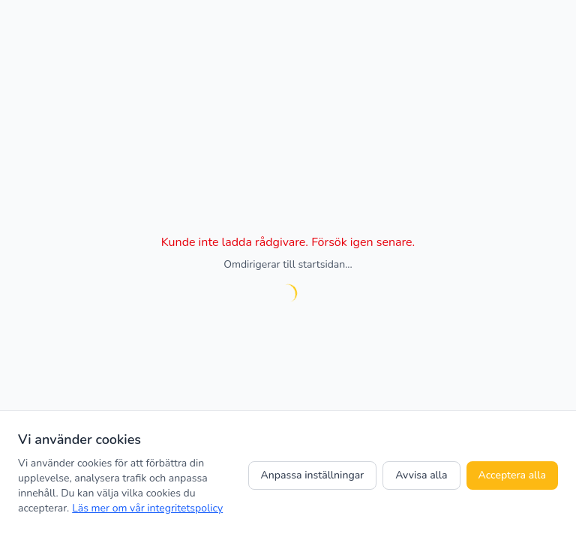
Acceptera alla (512, 475)
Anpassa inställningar (312, 475)
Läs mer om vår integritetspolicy (147, 508)
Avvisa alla (421, 475)
